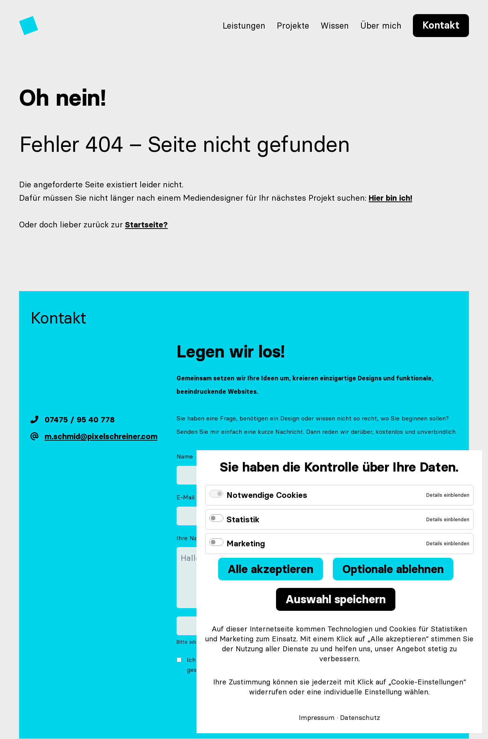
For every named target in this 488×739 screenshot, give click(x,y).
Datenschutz (360, 717)
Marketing (245, 543)
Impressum (317, 717)
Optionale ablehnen (393, 569)
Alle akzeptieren (270, 569)
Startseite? (143, 224)
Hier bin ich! (387, 197)
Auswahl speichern (336, 599)
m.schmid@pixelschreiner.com (101, 436)
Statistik (243, 519)
